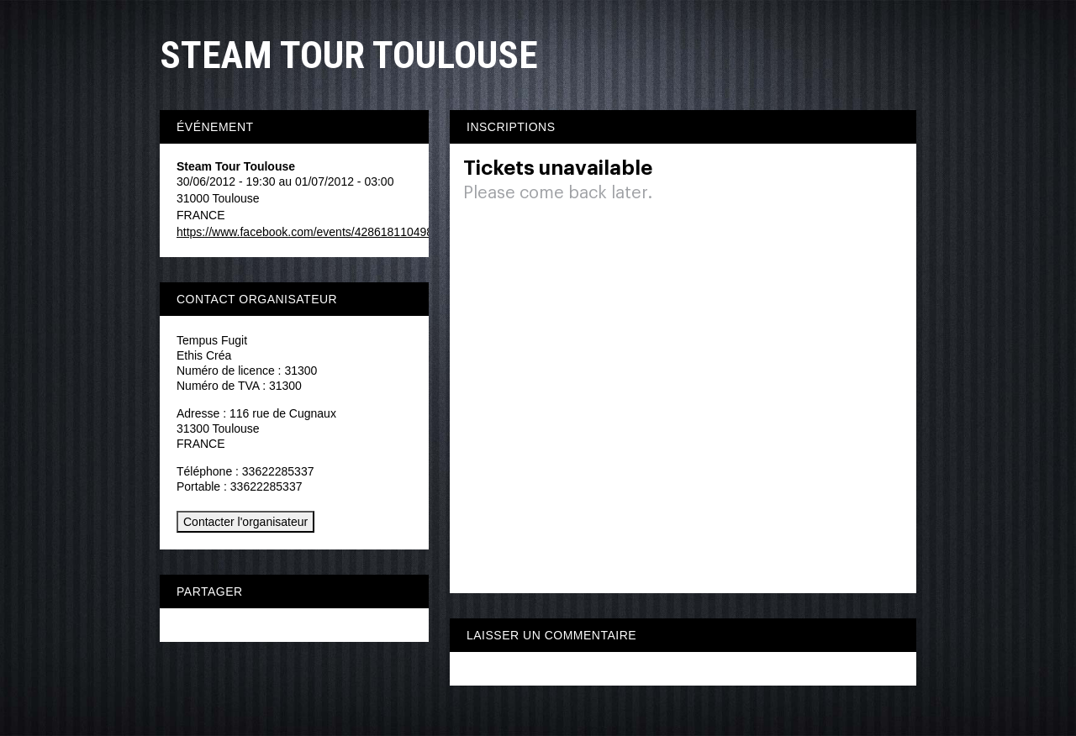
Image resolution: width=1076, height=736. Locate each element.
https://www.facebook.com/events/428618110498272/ (316, 232)
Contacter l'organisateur (245, 521)
